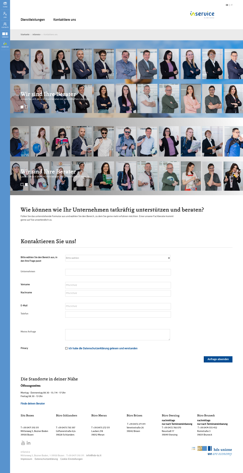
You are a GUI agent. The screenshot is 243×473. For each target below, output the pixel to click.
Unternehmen (28, 271)
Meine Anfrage (28, 331)
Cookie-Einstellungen (71, 459)
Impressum (26, 459)
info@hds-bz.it (93, 455)
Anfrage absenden (218, 359)
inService (36, 34)
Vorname (25, 284)
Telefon (24, 313)
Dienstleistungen (33, 20)
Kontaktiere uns (64, 20)
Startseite (25, 34)
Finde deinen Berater (33, 403)
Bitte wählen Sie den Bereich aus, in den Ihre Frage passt (39, 259)
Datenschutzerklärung (46, 459)
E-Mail (24, 305)
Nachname (26, 292)
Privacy (24, 348)
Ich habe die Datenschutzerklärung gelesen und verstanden (102, 348)
